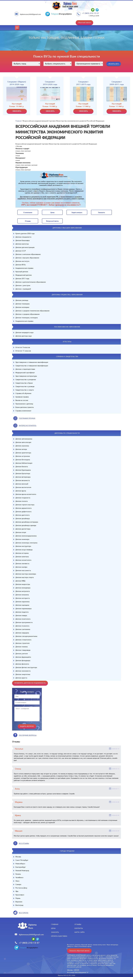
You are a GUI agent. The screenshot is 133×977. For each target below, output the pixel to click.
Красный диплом (21, 272)
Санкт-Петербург (21, 860)
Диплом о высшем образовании (27, 258)
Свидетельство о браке (24, 383)
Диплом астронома (22, 456)
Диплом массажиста (23, 570)
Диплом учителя (21, 654)
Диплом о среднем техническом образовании (32, 311)
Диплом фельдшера (22, 660)
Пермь (17, 898)
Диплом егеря (20, 532)
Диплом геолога (21, 501)
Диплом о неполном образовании (28, 254)
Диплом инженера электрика (26, 543)
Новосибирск (20, 864)
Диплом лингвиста (22, 564)
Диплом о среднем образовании (27, 314)
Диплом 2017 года (22, 279)
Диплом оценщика (22, 605)
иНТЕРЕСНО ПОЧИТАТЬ (27, 426)
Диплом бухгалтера (22, 473)
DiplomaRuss (31, 926)
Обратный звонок (84, 22)
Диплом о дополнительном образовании (30, 282)
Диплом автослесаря (23, 442)
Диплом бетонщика (22, 460)
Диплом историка (22, 553)
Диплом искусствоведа (24, 550)
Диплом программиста (24, 622)
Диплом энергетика (22, 674)
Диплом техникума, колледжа (26, 318)
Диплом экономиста (23, 671)
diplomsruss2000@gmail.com (30, 14)
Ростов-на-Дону (21, 888)
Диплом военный (21, 484)
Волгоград (19, 905)
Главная (18, 121)
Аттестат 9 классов (22, 347)
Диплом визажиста (22, 480)
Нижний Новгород (22, 871)
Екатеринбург (20, 867)
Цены (53, 928)
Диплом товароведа (22, 650)
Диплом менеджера (22, 588)
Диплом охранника (22, 602)
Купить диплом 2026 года (25, 233)
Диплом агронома (22, 446)
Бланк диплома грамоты (24, 407)
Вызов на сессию (21, 400)
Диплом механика (22, 595)
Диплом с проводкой (23, 289)
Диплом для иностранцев (24, 247)
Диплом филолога (22, 664)
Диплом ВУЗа (20, 265)
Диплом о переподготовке (25, 369)
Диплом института (22, 261)
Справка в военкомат (23, 411)
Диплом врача (20, 491)
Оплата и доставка (59, 936)
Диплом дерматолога (23, 508)
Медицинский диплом (23, 275)
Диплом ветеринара (23, 477)
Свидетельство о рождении (25, 380)
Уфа (16, 891)
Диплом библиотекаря (23, 463)
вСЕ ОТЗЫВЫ (24, 843)
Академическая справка (24, 268)
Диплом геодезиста (22, 498)
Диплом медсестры (22, 584)
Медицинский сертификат (25, 373)
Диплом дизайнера (22, 518)
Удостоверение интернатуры (26, 376)
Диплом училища (21, 300)
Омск (17, 881)
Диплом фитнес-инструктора (26, 667)
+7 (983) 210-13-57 (90, 13)
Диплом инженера (22, 539)
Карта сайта (79, 932)
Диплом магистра (22, 244)
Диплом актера (21, 449)
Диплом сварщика (22, 633)
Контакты (78, 928)
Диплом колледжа (22, 307)
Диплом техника (21, 647)
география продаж (27, 418)
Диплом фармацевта (23, 657)
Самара (18, 884)
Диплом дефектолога (23, 512)
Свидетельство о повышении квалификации (31, 366)
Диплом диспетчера (22, 529)
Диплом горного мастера (24, 505)
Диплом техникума (22, 304)
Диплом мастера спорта (24, 577)
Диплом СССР (20, 251)
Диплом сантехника (22, 629)
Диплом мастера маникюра (25, 574)
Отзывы (77, 924)
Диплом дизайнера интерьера (26, 522)
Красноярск (19, 895)
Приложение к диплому (24, 404)
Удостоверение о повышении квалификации (31, 362)
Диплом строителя (22, 643)
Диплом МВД (20, 581)
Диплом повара (21, 615)
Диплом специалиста (23, 237)
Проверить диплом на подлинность (30, 683)
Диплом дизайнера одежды (25, 525)
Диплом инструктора (23, 546)
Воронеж (18, 902)
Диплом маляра (21, 567)
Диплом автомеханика (23, 439)
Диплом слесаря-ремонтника (26, 636)
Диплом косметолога (23, 560)
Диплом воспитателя (23, 487)
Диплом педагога (21, 612)
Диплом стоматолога (23, 640)
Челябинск (19, 877)
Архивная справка (22, 397)
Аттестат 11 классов (23, 351)
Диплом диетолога (22, 515)
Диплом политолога (22, 619)
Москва (18, 857)
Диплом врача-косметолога (25, 494)
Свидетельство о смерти (24, 390)
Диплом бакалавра (22, 240)
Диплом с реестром (22, 285)
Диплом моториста (22, 598)
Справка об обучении (23, 393)
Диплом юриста (21, 678)
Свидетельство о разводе (24, 386)
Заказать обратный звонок (79, 951)
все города (23, 913)
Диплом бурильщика (23, 470)
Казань (18, 874)
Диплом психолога (22, 626)
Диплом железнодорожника (26, 536)
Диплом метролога (22, 591)
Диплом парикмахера (23, 609)
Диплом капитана (22, 557)
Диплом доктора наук (23, 336)
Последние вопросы (27, 735)
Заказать (55, 932)
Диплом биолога (21, 467)
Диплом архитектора (23, 453)
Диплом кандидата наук (24, 332)
